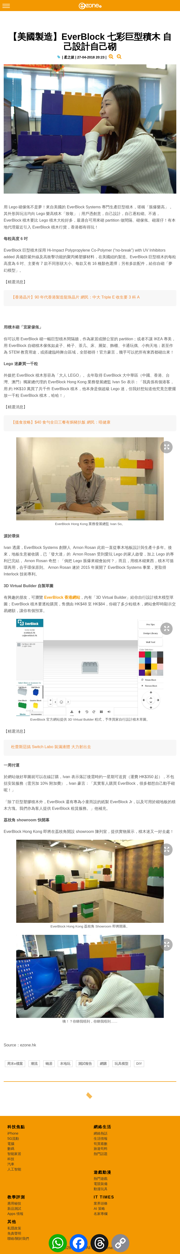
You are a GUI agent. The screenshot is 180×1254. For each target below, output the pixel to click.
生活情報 (100, 1138)
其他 (11, 1222)
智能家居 (14, 1154)
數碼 (10, 1149)
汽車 (10, 1164)
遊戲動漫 (102, 1172)
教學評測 (16, 1197)
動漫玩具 (100, 1189)
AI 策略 (99, 1209)
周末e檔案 (15, 1064)
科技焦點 (16, 1127)
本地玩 (65, 1064)
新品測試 (14, 1209)
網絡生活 (102, 1127)
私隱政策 (14, 1228)
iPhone (12, 1133)
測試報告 (85, 1064)
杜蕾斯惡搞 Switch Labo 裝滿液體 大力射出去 (51, 747)
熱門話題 (100, 1154)
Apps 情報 (15, 1214)
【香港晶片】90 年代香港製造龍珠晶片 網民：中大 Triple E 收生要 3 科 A (75, 297)
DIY (139, 1064)
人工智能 (14, 1169)
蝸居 (48, 1064)
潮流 (34, 1064)
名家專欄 (100, 1214)
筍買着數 (100, 1144)
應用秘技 (14, 1203)
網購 (103, 1064)
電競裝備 (100, 1184)
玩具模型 (121, 1064)
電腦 (10, 1144)
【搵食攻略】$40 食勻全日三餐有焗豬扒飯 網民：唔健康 (60, 422)
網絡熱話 (100, 1133)
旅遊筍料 (100, 1149)
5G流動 (13, 1138)
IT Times (104, 1197)
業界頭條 (100, 1203)
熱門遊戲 (100, 1179)
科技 (10, 1159)
